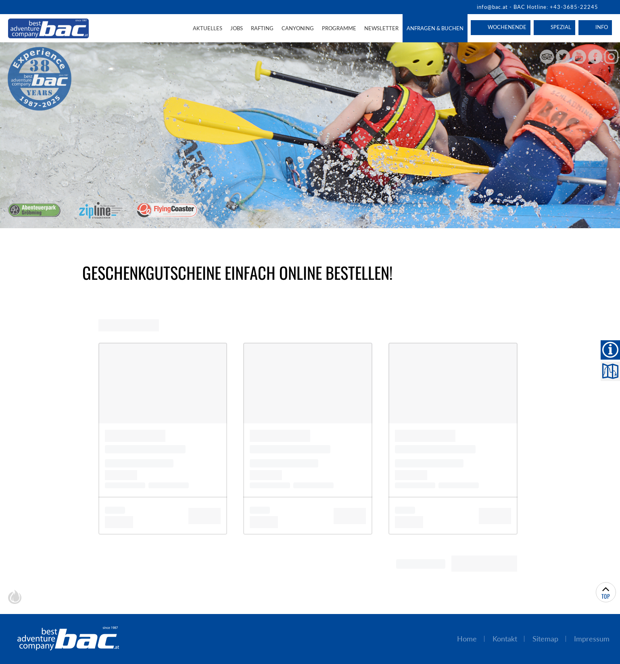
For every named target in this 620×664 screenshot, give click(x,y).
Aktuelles (207, 28)
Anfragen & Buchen (435, 28)
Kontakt (505, 639)
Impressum (592, 639)
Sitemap (545, 639)
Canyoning (298, 28)
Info (601, 27)
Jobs (236, 28)
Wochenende (507, 27)
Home (467, 639)
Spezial (561, 27)
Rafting (262, 28)
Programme (339, 28)
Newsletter (381, 28)
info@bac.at (492, 7)
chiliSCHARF (14, 597)
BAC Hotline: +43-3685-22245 (556, 7)
